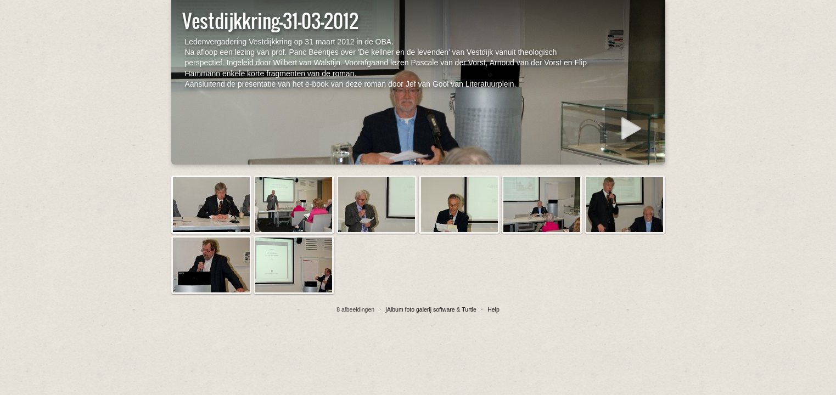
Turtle (469, 309)
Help (493, 309)
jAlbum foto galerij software (420, 309)
